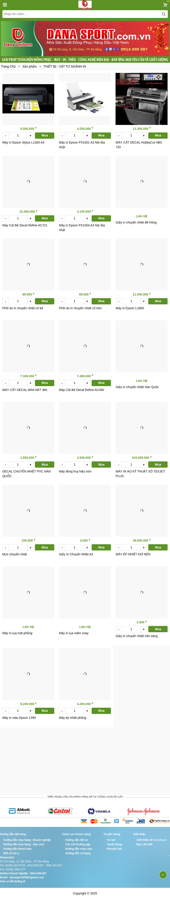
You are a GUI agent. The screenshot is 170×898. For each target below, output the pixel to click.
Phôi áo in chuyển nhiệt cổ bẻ (22, 307)
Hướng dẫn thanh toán (17, 847)
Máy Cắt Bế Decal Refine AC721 (25, 225)
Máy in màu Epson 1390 (19, 716)
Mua (45, 135)
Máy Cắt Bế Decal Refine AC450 (81, 389)
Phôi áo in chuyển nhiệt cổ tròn (80, 307)
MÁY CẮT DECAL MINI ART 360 (24, 389)
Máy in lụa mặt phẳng (17, 632)
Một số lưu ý (11, 851)
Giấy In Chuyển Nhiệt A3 (76, 553)
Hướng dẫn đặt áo (76, 838)
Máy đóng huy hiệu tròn (75, 470)
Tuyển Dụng (114, 843)
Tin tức (111, 838)
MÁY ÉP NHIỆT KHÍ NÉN (133, 553)
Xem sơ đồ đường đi (12, 880)
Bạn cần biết (145, 843)
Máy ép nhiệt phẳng (72, 716)
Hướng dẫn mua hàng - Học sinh (23, 843)
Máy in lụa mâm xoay (73, 632)
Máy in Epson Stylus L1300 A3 (23, 142)
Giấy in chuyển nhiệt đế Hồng (136, 222)
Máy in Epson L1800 (130, 307)
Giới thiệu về (145, 838)
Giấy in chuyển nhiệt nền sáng (136, 635)
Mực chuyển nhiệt (14, 553)
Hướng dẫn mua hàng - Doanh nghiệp (27, 838)
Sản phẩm (30, 66)
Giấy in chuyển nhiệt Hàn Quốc (137, 386)
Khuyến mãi (114, 847)
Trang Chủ (8, 66)
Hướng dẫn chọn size (78, 847)
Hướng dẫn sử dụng (78, 851)
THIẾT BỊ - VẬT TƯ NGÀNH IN (65, 66)
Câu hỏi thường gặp (77, 843)
